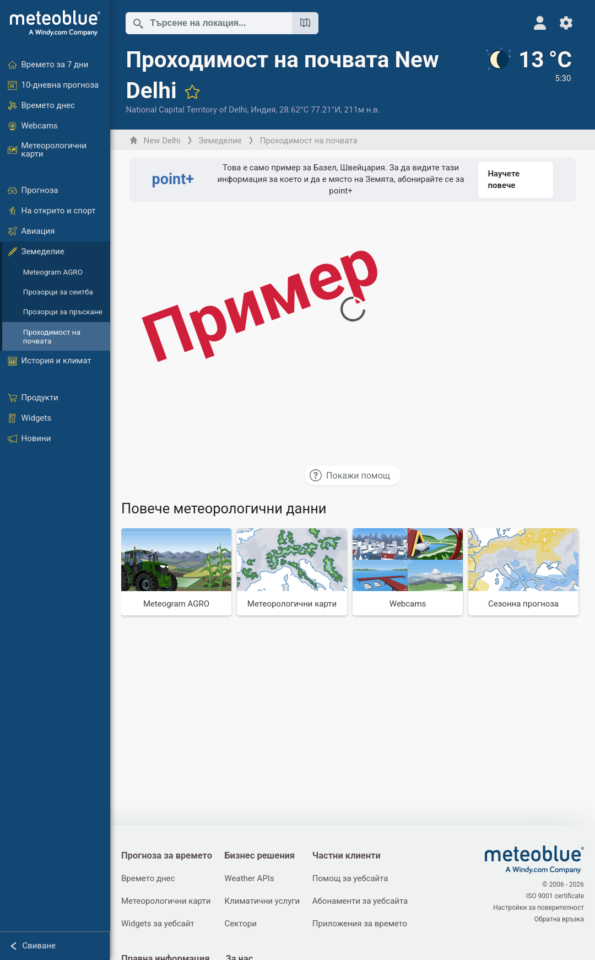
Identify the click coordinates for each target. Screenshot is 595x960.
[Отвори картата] (305, 23)
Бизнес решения (260, 855)
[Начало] (55, 23)
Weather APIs (249, 878)
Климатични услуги (262, 901)
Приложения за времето (359, 924)
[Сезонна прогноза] (523, 571)
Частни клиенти (346, 855)
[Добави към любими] (192, 91)
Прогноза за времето (166, 855)
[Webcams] (408, 571)
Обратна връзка (559, 919)
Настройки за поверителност (538, 907)
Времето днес (148, 878)
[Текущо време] (528, 81)
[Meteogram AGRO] (176, 571)
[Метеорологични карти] (292, 571)
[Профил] (540, 23)
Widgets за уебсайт (157, 924)
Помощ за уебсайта (350, 878)
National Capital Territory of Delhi (186, 110)
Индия (263, 110)
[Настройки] (566, 23)
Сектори (241, 924)
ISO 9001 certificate (555, 896)
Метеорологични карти (165, 901)
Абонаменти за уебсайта (360, 901)
